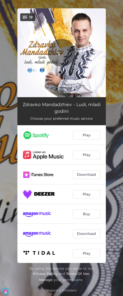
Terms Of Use (77, 274)
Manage (46, 280)
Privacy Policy (45, 274)
